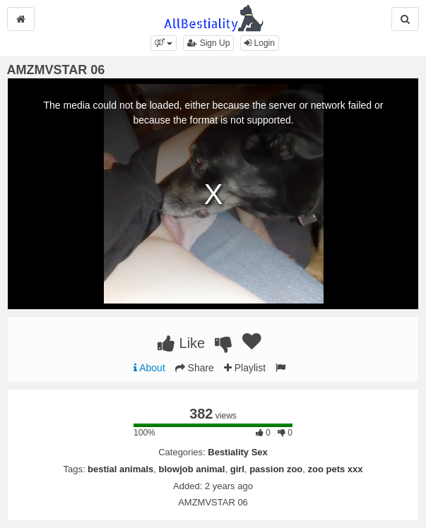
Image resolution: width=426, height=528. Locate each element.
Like (181, 343)
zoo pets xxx (335, 469)
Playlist (245, 367)
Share (194, 367)
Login (259, 43)
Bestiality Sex (238, 452)
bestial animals (120, 469)
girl (237, 469)
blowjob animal (192, 469)
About (149, 367)
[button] (163, 43)
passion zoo (275, 469)
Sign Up (208, 43)
